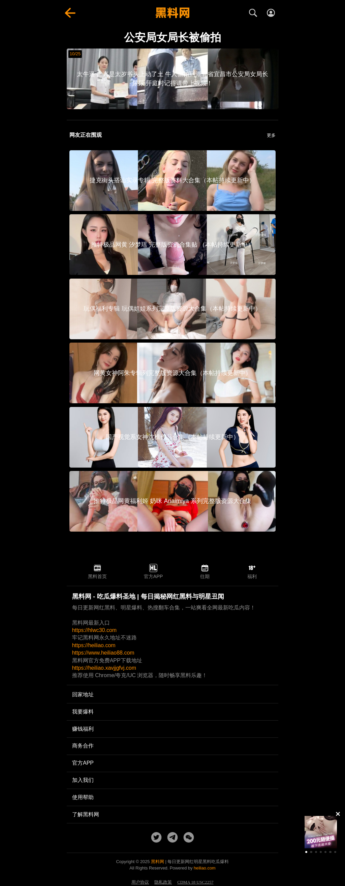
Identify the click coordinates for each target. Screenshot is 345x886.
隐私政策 (163, 882)
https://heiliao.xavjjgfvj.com (104, 668)
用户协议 (140, 882)
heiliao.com (205, 868)
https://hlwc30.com (94, 630)
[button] (306, 852)
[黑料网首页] (172, 12)
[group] (321, 832)
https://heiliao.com (94, 645)
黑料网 (157, 861)
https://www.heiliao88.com (103, 653)
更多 (271, 135)
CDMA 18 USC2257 (195, 882)
